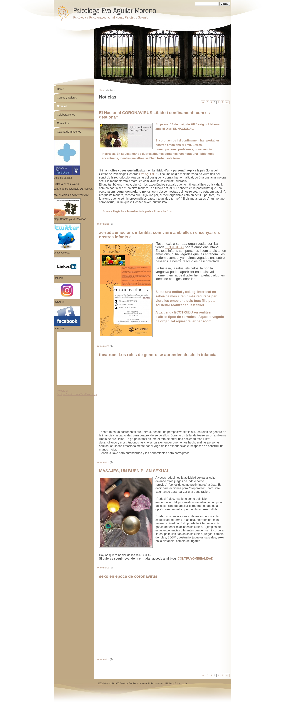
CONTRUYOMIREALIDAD (195, 558)
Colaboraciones (66, 114)
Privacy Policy (173, 683)
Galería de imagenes (69, 131)
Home (102, 90)
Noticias (62, 106)
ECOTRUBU (174, 247)
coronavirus (168, 140)
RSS (100, 683)
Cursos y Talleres (67, 97)
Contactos (63, 123)
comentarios (103, 224)
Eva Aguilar (146, 174)
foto (169, 211)
